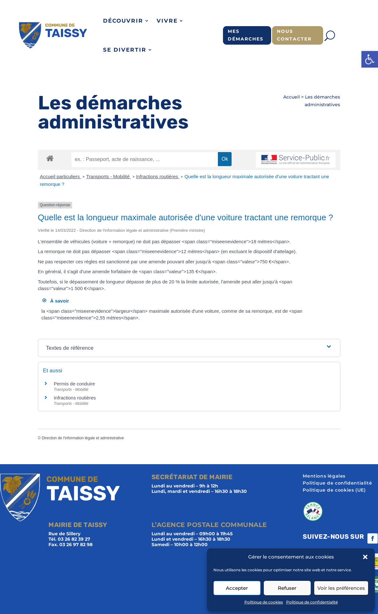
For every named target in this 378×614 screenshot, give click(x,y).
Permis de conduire (74, 383)
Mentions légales (324, 476)
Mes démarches (245, 35)
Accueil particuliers (60, 176)
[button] (369, 59)
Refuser (287, 588)
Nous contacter (294, 35)
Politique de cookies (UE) (334, 490)
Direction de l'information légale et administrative (83, 438)
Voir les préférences (341, 588)
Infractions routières (158, 176)
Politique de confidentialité (312, 602)
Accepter (237, 588)
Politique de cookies (263, 602)
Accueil (291, 97)
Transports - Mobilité (108, 176)
